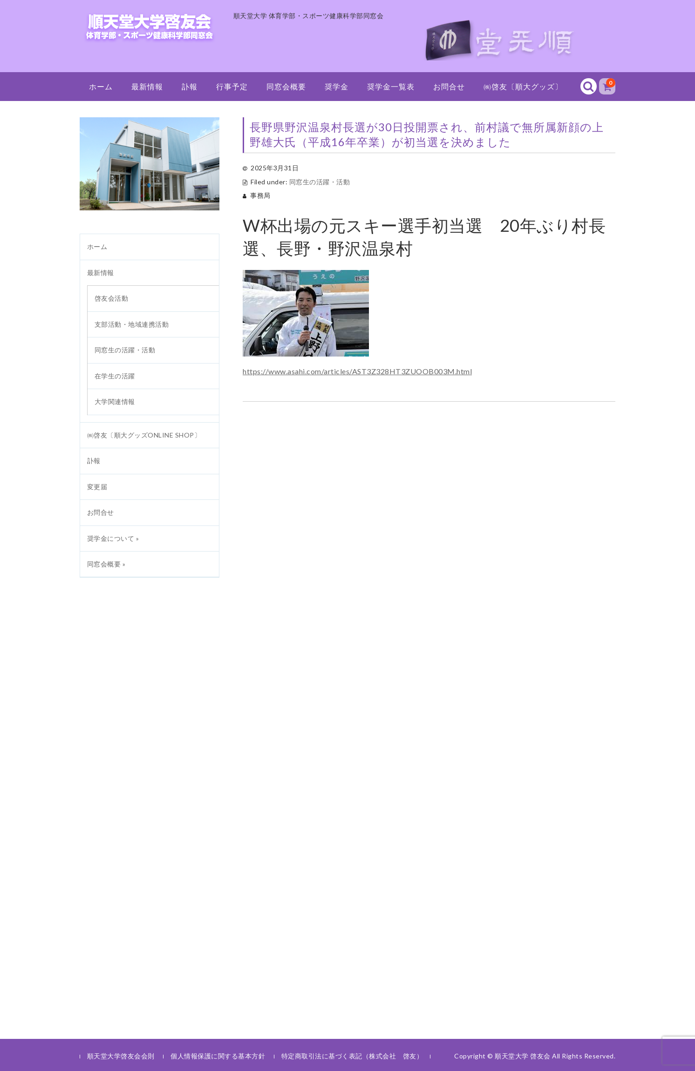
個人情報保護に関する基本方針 (217, 1056)
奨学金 (336, 86)
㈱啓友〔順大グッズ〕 (523, 86)
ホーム (101, 86)
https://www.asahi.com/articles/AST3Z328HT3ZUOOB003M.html (357, 371)
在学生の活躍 (115, 376)
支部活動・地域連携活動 (132, 324)
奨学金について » (113, 538)
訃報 (190, 86)
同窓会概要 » (106, 564)
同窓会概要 (286, 86)
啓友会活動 (112, 298)
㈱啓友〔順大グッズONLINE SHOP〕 (144, 435)
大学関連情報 (115, 401)
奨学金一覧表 (391, 86)
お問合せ (449, 86)
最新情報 (147, 86)
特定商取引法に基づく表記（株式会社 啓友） (352, 1056)
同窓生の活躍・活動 (319, 182)
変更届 (97, 487)
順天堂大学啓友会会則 (121, 1056)
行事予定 (232, 86)
